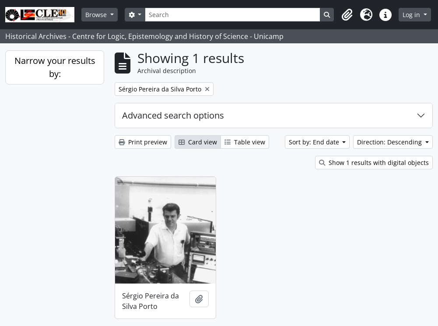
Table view (244, 142)
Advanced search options (173, 115)
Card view (198, 142)
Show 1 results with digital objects (374, 162)
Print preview (143, 142)
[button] (347, 15)
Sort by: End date (315, 142)
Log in (412, 15)
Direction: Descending (390, 142)
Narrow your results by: (54, 67)
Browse (97, 15)
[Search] (232, 14)
